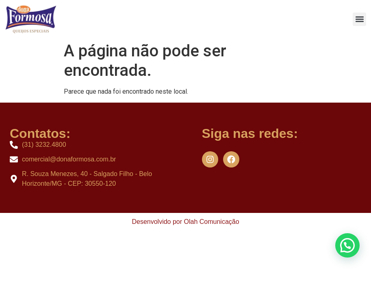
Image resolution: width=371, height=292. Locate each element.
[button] (359, 19)
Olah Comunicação (211, 221)
